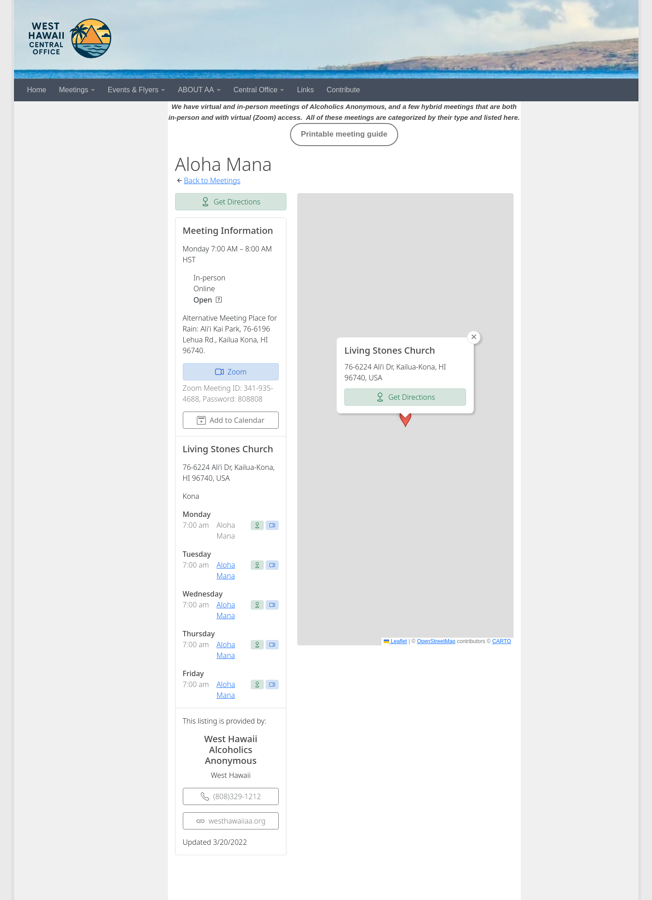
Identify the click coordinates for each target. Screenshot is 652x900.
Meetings (73, 90)
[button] (405, 418)
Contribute (343, 90)
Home (37, 90)
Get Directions (230, 202)
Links (305, 90)
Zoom (231, 372)
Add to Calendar (230, 420)
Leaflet (395, 641)
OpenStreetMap (436, 641)
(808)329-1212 (230, 796)
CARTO (501, 641)
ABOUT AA (196, 90)
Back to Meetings (212, 180)
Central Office (255, 90)
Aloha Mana (226, 570)
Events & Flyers (133, 90)
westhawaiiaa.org (231, 821)
